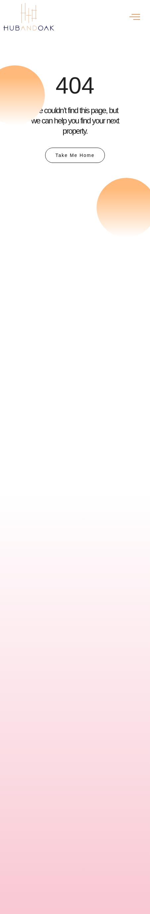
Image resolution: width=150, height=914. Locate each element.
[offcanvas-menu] (134, 17)
